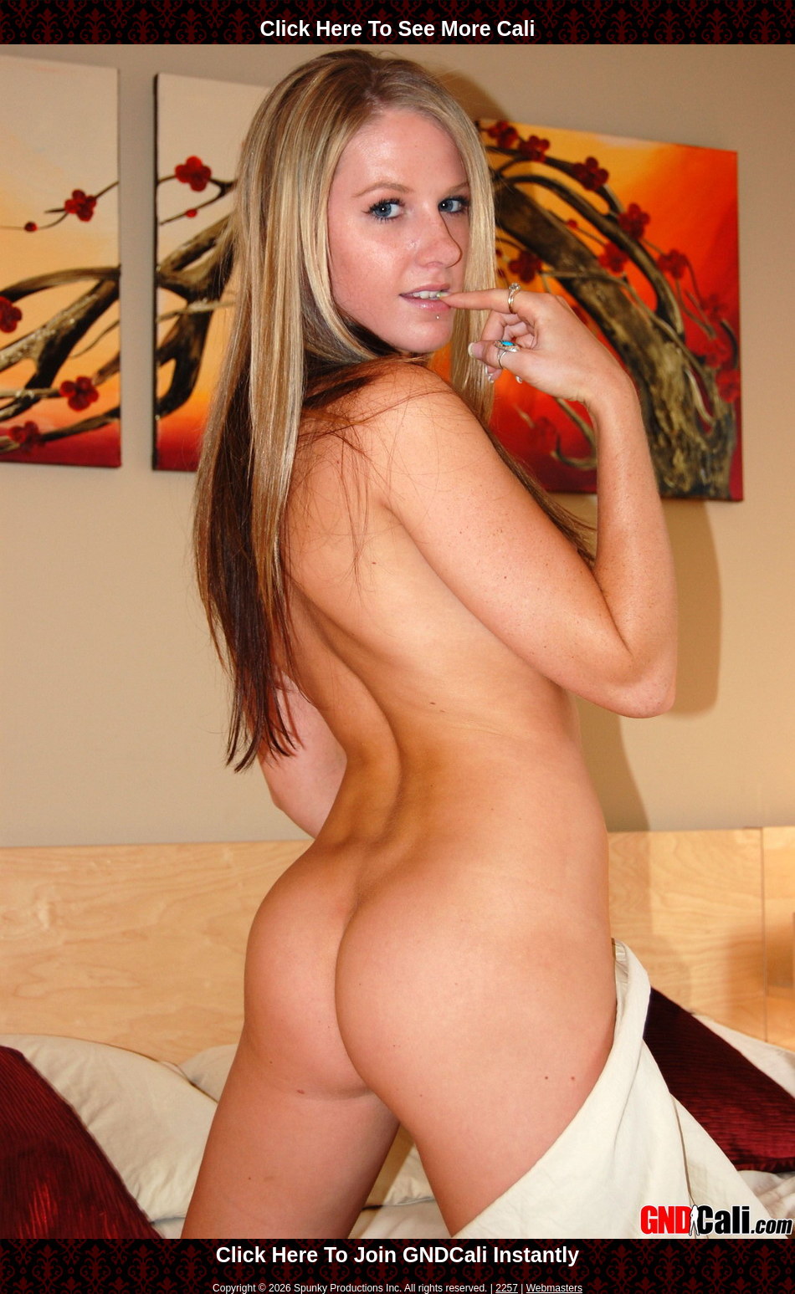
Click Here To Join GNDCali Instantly (397, 1254)
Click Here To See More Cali (398, 28)
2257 (506, 1288)
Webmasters (554, 1288)
